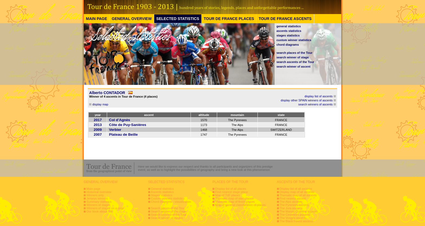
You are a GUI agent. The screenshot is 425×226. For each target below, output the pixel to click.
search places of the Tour (294, 52)
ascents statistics (288, 30)
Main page (93, 188)
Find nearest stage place (231, 192)
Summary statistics (98, 201)
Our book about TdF (99, 211)
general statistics (288, 26)
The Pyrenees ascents (294, 205)
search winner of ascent (293, 66)
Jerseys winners (97, 198)
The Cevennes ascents (295, 214)
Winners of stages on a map (105, 208)
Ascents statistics (162, 192)
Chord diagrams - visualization (171, 201)
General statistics (162, 188)
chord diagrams (287, 44)
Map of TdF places (227, 195)
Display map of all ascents (297, 192)
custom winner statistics (293, 40)
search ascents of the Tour (295, 62)
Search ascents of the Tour (168, 214)
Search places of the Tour (168, 208)
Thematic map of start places (234, 198)
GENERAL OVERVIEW (132, 18)
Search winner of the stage (168, 211)
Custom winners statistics (168, 198)
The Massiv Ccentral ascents (299, 211)
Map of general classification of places (240, 205)
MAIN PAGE (96, 18)
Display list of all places (230, 188)
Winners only (95, 195)
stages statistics (288, 35)
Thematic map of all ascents (298, 195)
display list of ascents (318, 96)
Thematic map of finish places (235, 201)
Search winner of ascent (167, 218)
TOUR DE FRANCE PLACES (229, 18)
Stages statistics (161, 195)
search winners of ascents (315, 104)
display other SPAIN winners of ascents (307, 100)
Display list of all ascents (296, 188)
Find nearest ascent (293, 198)
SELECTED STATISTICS (177, 18)
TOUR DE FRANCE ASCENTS (285, 18)
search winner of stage (292, 57)
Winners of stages (98, 205)
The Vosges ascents (293, 218)
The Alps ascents (291, 201)
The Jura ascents (291, 208)
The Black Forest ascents (296, 221)
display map (100, 104)
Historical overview (98, 192)
